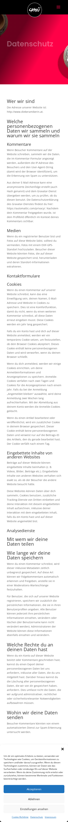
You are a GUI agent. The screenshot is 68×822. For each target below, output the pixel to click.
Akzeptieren (34, 789)
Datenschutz (36, 817)
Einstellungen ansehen (34, 809)
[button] (62, 749)
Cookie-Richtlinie (20, 817)
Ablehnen (34, 799)
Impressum (50, 817)
